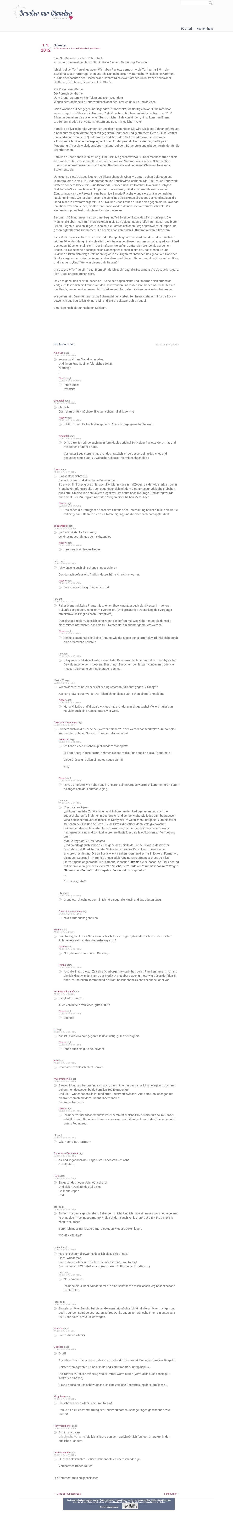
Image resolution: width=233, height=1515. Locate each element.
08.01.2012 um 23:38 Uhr (65, 1455)
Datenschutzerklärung (109, 1507)
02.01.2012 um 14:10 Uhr (70, 781)
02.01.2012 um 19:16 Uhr (65, 1209)
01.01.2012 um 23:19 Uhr (65, 564)
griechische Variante (72, 1436)
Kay (56, 1060)
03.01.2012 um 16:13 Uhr (70, 656)
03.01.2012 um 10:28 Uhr (70, 1275)
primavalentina (62, 1452)
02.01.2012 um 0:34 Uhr (64, 601)
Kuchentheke (205, 28)
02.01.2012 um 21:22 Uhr (65, 1304)
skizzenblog (60, 525)
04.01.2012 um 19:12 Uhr (70, 914)
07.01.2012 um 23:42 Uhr (65, 1428)
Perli (56, 1175)
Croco (57, 469)
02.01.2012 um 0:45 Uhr (64, 683)
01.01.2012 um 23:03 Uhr (65, 472)
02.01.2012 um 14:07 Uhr (70, 583)
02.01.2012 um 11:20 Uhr (70, 742)
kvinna (57, 929)
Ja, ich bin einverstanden (130, 1506)
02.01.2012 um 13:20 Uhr (65, 1063)
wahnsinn (64, 739)
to (55, 1029)
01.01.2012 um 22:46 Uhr (65, 403)
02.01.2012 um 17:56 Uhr (70, 438)
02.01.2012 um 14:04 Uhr (70, 381)
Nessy (62, 378)
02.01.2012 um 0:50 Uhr (64, 725)
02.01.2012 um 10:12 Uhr (65, 1032)
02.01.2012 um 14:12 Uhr (70, 1045)
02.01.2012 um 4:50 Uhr (64, 932)
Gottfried (58, 1346)
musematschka (62, 1078)
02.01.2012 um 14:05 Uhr (70, 420)
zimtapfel (59, 400)
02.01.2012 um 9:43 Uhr (64, 994)
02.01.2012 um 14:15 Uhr (65, 1138)
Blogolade (59, 1396)
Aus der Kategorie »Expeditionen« (85, 48)
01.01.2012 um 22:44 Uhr (65, 355)
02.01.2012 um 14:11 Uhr (70, 1014)
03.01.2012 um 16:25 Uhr (70, 803)
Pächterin (187, 28)
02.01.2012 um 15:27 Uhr (65, 1178)
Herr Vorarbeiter (62, 1425)
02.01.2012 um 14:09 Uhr (70, 702)
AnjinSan (58, 352)
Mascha (58, 1328)
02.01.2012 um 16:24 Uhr (70, 967)
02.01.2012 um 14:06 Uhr (70, 506)
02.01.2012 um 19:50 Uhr (65, 1250)
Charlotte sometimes (65, 722)
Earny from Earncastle (66, 1153)
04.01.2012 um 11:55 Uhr (65, 1349)
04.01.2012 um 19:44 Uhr (65, 1399)
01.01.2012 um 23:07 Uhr (65, 528)
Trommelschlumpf (64, 991)
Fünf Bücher (171, 1494)
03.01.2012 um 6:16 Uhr (64, 1331)
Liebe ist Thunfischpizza (67, 1494)
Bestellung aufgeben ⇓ (167, 344)
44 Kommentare (61, 48)
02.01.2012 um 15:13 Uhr (65, 1156)
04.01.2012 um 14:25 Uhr (70, 895)
